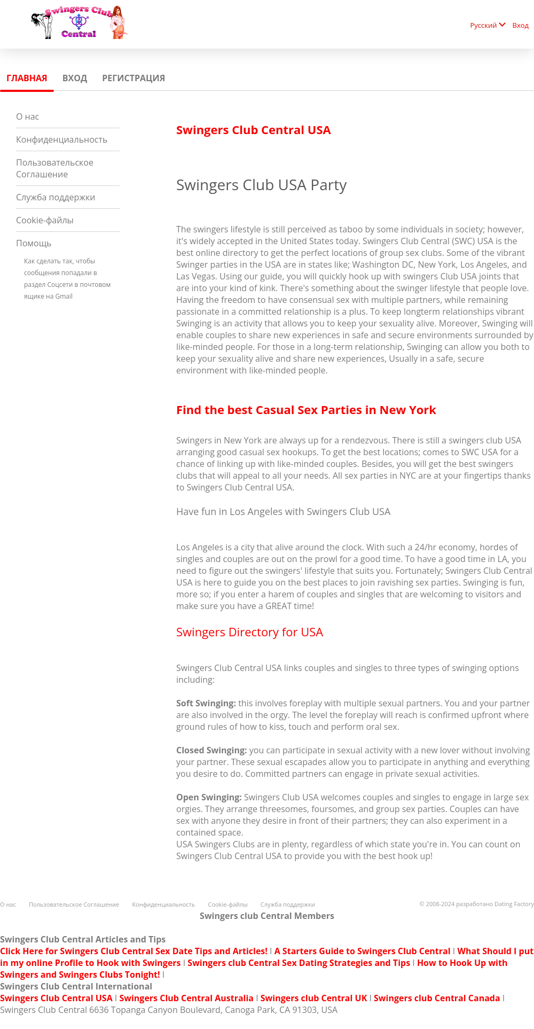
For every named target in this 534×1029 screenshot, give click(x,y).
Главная (27, 78)
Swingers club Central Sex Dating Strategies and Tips (298, 963)
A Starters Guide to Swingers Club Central (362, 951)
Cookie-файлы (45, 220)
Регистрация (133, 78)
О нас (27, 116)
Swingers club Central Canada (437, 998)
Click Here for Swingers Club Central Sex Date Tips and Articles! (134, 951)
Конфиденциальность (61, 139)
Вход (521, 25)
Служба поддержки (55, 197)
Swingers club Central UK (314, 998)
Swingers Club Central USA (56, 998)
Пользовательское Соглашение (54, 168)
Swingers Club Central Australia (186, 998)
